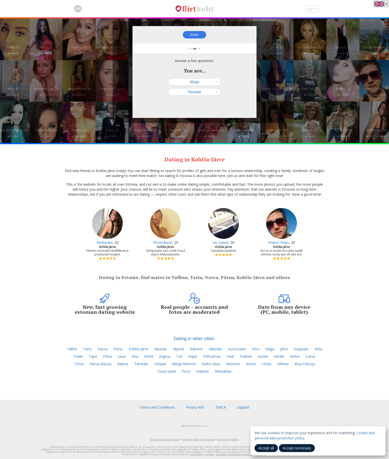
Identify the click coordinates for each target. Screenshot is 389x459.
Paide (78, 356)
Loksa (310, 356)
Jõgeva (164, 356)
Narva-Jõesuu (100, 363)
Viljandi (178, 349)
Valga (269, 349)
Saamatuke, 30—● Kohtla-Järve (277, 133)
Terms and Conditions (157, 407)
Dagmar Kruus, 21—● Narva (112, 92)
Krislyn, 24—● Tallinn (343, 92)
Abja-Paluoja (304, 363)
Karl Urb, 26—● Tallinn (343, 133)
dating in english (228, 439)
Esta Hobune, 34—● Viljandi (79, 92)
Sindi (230, 356)
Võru (255, 349)
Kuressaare (237, 349)
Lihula (266, 363)
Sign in (312, 8)
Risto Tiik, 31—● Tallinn (310, 92)
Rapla (192, 356)
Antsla (251, 363)
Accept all (266, 448)
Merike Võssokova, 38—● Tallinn (277, 92)
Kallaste (202, 371)
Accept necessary (297, 448)
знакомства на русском (198, 439)
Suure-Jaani (167, 371)
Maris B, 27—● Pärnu (343, 50)
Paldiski (246, 356)
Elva (135, 356)
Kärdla (279, 356)
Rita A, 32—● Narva (46, 50)
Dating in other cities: (194, 338)
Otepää (160, 363)
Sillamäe (215, 349)
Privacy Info (195, 407)
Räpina (122, 363)
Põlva (107, 356)
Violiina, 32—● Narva (79, 50)
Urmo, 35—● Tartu (112, 133)
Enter (194, 34)
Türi (179, 356)
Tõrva (79, 363)
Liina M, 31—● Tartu (310, 133)
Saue (122, 356)
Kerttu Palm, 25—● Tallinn (46, 133)
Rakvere (196, 349)
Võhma (283, 363)
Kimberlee (105, 242)
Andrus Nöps (278, 242)
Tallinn (72, 349)
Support (243, 407)
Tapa (93, 356)
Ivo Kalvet (220, 242)
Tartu (87, 349)
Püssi (186, 371)
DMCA (221, 407)
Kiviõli (148, 356)
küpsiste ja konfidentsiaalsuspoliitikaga (241, 454)
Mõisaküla (223, 371)
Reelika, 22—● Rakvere (79, 133)
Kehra (294, 356)
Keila (318, 349)
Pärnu (118, 349)
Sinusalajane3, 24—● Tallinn (310, 50)
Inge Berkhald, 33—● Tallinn (46, 92)
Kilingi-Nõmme (184, 363)
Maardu (160, 349)
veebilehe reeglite (202, 454)
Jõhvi (284, 349)
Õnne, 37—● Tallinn (277, 50)
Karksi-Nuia (211, 363)
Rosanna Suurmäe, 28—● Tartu (112, 50)
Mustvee (233, 363)
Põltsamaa (212, 356)
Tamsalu (141, 363)
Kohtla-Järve (138, 349)
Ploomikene (162, 242)
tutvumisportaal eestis (165, 439)
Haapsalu (301, 349)
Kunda (263, 356)
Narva (102, 349)
